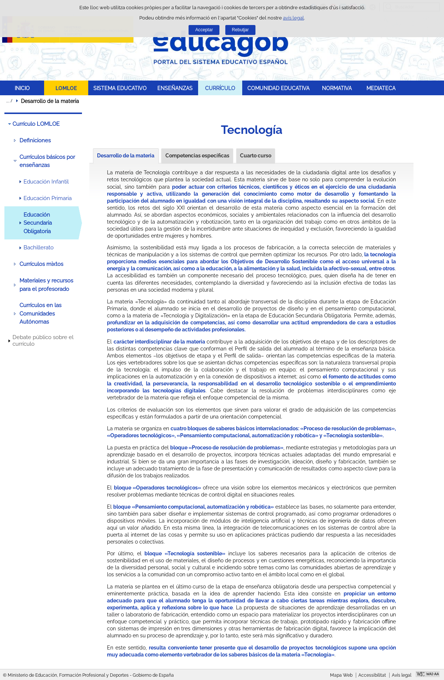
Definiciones (35, 140)
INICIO (22, 88)
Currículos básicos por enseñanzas (47, 161)
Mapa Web (341, 675)
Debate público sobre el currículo (43, 340)
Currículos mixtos (41, 264)
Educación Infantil (46, 181)
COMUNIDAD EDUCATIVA (278, 88)
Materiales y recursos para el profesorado (46, 284)
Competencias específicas (197, 156)
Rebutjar (240, 29)
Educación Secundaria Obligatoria (38, 223)
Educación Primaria (48, 198)
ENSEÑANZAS (175, 88)
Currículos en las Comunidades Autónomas (40, 313)
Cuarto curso (255, 156)
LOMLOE (66, 88)
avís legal (293, 18)
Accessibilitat (372, 675)
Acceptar (204, 29)
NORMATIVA (337, 88)
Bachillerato (39, 247)
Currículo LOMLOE (36, 124)
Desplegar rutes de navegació (9, 100)
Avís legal (401, 675)
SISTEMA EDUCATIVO (120, 88)
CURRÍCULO (220, 88)
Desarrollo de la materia (125, 156)
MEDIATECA (380, 88)
